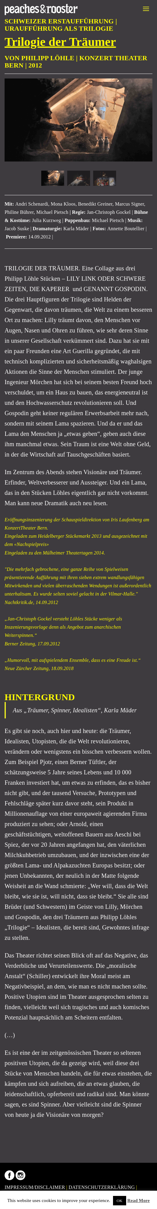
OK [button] (119, 1200)
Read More (138, 1200)
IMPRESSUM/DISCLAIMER (35, 1187)
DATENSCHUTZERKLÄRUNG (102, 1187)
